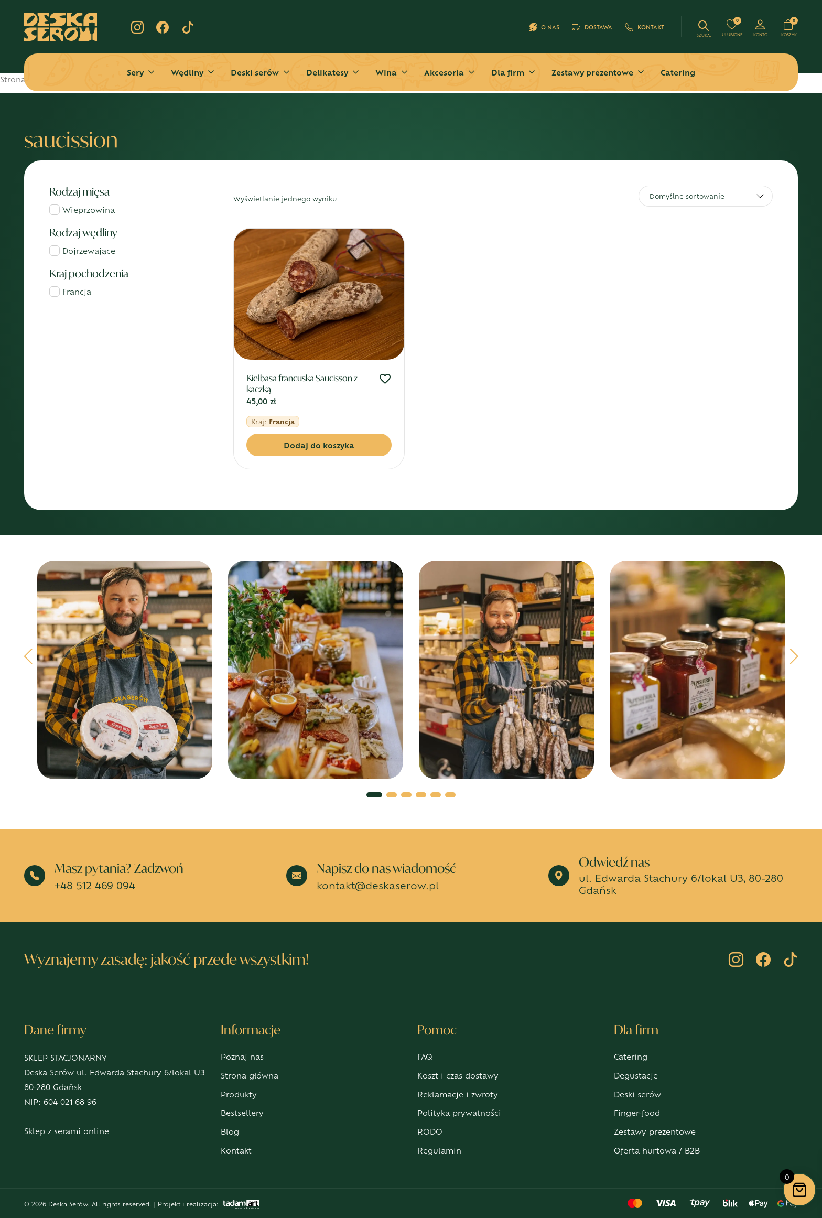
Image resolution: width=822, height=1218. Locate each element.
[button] (28, 660)
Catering (678, 72)
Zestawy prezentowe (655, 1131)
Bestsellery (242, 1112)
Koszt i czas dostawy (458, 1075)
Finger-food (637, 1112)
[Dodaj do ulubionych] (385, 379)
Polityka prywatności (459, 1112)
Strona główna (249, 1075)
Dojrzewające (88, 250)
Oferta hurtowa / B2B (657, 1150)
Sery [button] (135, 72)
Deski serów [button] (255, 72)
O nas (544, 27)
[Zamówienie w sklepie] (706, 196)
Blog (230, 1131)
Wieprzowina (88, 209)
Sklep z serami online (66, 1131)
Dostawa (592, 27)
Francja (76, 291)
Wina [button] (386, 72)
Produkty (239, 1094)
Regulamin (439, 1150)
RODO (429, 1131)
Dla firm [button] (507, 72)
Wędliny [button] (187, 72)
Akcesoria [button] (444, 72)
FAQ (424, 1056)
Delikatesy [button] (327, 72)
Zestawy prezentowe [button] (592, 72)
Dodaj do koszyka (319, 445)
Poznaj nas (242, 1056)
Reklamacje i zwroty (457, 1094)
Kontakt (644, 27)
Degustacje (636, 1075)
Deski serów (637, 1094)
